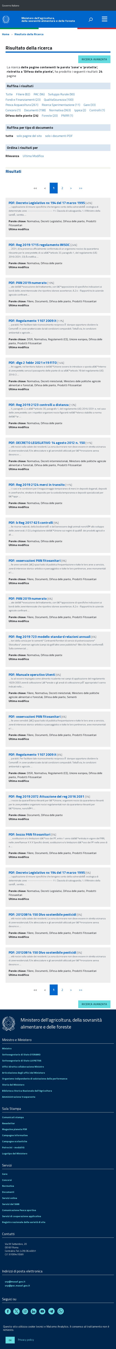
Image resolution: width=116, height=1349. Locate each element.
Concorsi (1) (13, 110)
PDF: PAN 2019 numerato (28, 282)
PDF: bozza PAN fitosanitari (29, 834)
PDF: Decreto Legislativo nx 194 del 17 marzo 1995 (47, 202)
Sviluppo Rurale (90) (61, 94)
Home (6, 34)
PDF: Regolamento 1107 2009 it (32, 320)
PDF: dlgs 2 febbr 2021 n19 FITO (33, 362)
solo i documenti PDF (59, 135)
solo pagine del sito (29, 135)
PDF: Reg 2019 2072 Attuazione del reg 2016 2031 (46, 796)
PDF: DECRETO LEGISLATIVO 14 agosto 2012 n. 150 (47, 442)
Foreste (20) (50, 115)
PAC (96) (39, 94)
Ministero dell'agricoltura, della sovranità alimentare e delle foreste (48, 19)
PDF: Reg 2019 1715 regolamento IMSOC (39, 244)
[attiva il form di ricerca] (90, 19)
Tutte (9, 94)
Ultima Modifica (33, 156)
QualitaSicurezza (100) (58, 99)
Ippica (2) (80, 110)
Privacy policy (26, 1340)
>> (80, 188)
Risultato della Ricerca (29, 34)
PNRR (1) (67, 115)
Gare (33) (90, 104)
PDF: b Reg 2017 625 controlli (31, 522)
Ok (10, 1340)
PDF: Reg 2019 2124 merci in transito (37, 484)
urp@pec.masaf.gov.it (17, 1285)
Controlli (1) (97, 110)
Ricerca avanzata (94, 59)
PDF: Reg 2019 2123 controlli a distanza (39, 404)
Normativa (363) (60, 110)
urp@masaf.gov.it (15, 1281)
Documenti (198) (35, 110)
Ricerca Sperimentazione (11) (61, 104)
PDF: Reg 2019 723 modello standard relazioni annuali (50, 636)
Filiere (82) (23, 94)
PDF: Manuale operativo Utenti (32, 674)
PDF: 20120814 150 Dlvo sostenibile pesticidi (42, 914)
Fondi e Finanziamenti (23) (23, 99)
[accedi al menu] (104, 19)
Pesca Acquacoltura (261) (22, 104)
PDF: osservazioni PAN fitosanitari (35, 560)
